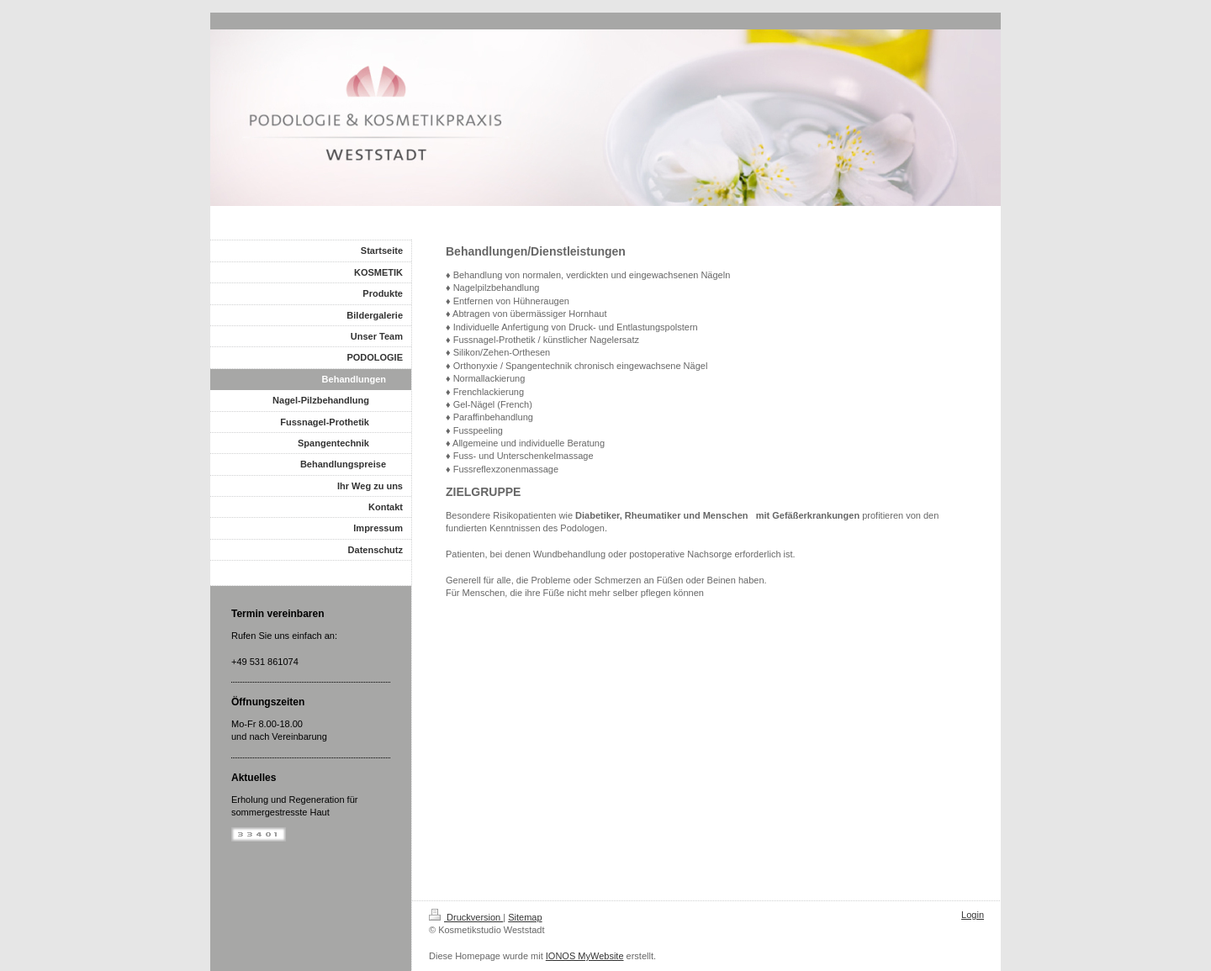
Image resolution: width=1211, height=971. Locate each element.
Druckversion (466, 917)
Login (972, 915)
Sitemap (525, 917)
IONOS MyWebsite (585, 956)
